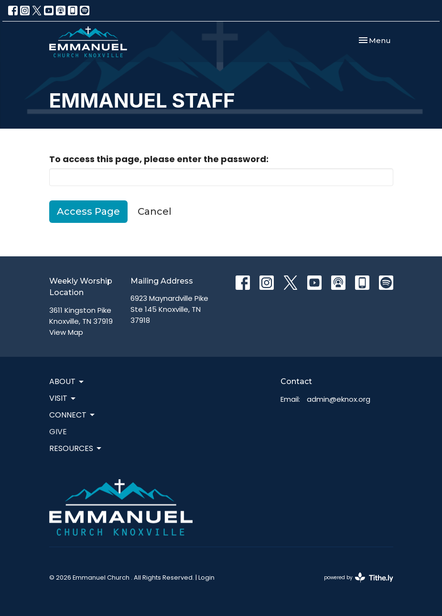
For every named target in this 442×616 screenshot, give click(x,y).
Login (206, 577)
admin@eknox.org (338, 399)
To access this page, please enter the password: (159, 159)
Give (58, 431)
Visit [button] (63, 398)
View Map (66, 332)
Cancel (155, 211)
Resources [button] (76, 448)
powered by (358, 577)
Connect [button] (72, 414)
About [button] (67, 381)
